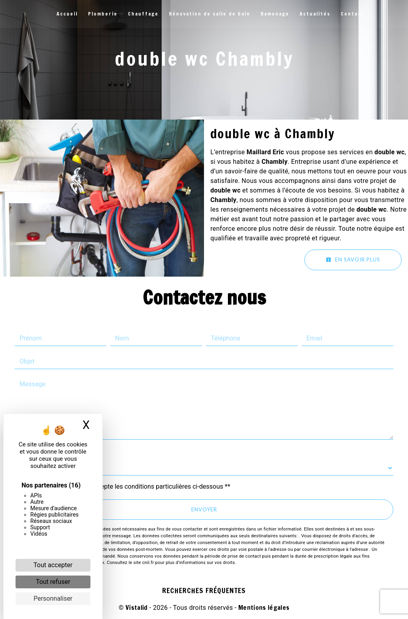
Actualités (315, 14)
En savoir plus (353, 259)
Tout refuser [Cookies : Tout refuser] (53, 582)
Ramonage (275, 14)
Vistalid (137, 607)
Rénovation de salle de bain (209, 14)
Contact (352, 14)
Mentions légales (263, 607)
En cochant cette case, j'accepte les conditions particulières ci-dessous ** (126, 486)
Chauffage (143, 14)
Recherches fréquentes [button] (204, 590)
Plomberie (103, 14)
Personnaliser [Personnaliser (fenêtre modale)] (53, 598)
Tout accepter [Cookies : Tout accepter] (53, 565)
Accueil (67, 14)
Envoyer (204, 509)
